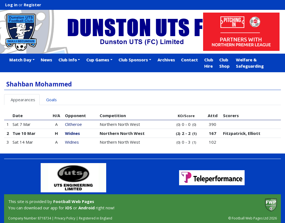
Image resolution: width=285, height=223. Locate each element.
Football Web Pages (73, 201)
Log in (11, 4)
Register (32, 4)
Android (86, 207)
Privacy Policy (65, 218)
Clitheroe (73, 124)
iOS (68, 207)
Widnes (72, 133)
